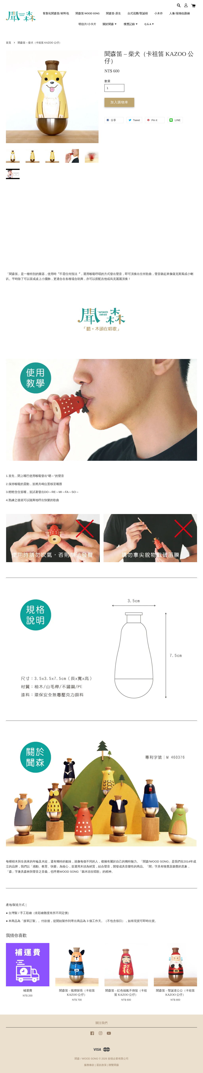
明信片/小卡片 (87, 24)
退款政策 (101, 1064)
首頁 (8, 42)
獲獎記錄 (131, 24)
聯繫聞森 (114, 1064)
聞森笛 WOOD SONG (88, 13)
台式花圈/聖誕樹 (137, 13)
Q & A (149, 24)
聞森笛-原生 (113, 13)
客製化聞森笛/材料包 (56, 13)
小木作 (158, 13)
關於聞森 (110, 24)
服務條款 (89, 1064)
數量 (107, 81)
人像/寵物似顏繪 (179, 13)
